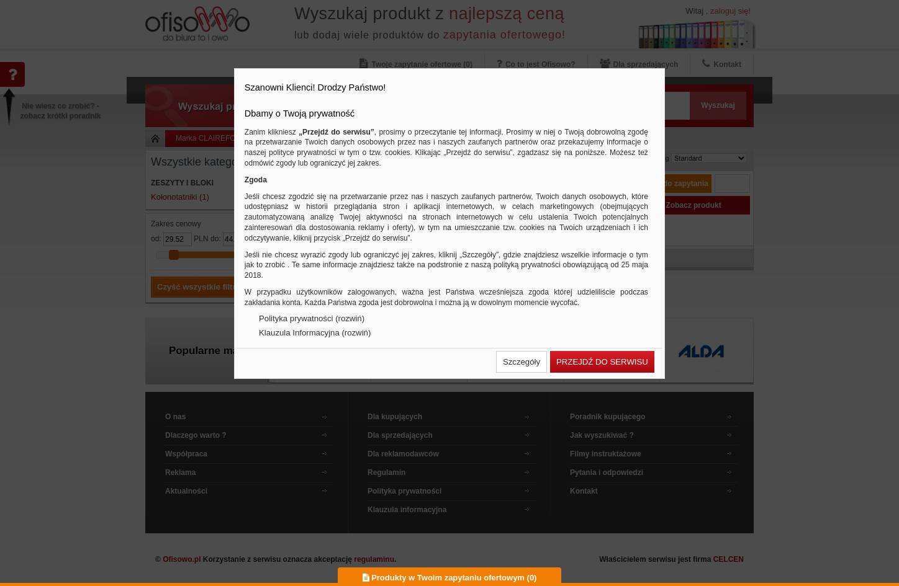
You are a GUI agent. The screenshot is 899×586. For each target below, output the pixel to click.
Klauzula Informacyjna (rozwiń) (315, 333)
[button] (521, 362)
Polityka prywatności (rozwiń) (311, 318)
